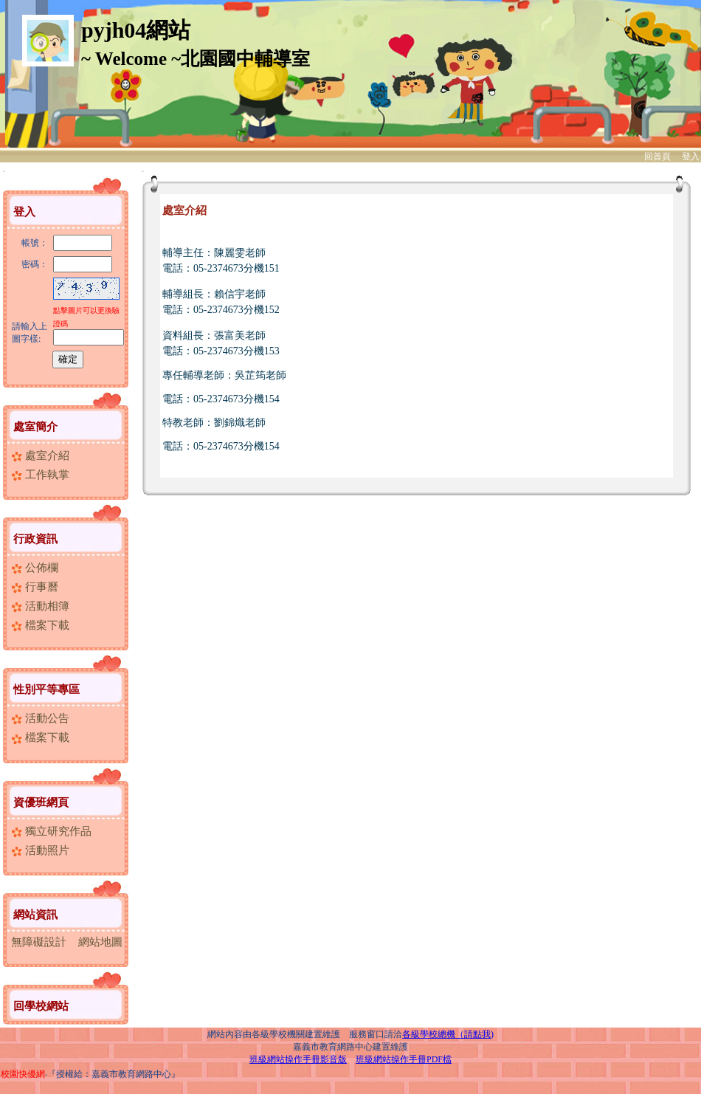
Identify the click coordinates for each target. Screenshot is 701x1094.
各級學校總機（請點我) (448, 1034)
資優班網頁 (41, 802)
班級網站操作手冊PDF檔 (404, 1059)
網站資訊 (35, 915)
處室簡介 (35, 427)
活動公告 (40, 718)
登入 (691, 156)
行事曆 (34, 587)
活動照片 (40, 850)
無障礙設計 (38, 942)
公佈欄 (34, 568)
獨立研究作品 (51, 831)
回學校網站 (41, 1006)
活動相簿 (40, 606)
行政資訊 (35, 539)
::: (4, 171)
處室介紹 (40, 455)
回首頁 (657, 156)
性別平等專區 (46, 689)
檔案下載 (40, 625)
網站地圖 (100, 942)
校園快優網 (23, 1074)
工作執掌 (40, 475)
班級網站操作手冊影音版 (298, 1059)
